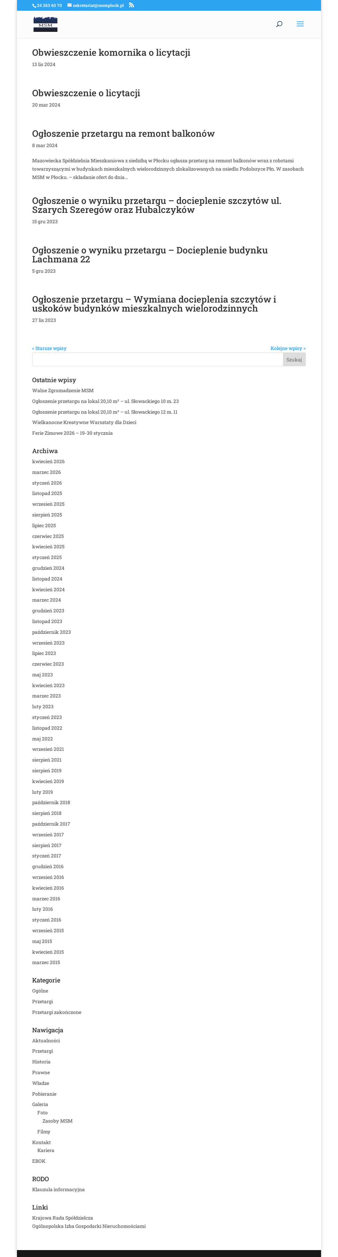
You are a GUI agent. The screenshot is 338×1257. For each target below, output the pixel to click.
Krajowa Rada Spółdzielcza (62, 1217)
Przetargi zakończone (56, 1012)
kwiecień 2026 (48, 461)
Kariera (45, 1150)
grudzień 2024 (48, 568)
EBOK (38, 1161)
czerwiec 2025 (48, 536)
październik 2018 (51, 802)
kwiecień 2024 (48, 589)
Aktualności (46, 1040)
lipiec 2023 (44, 653)
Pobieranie (44, 1093)
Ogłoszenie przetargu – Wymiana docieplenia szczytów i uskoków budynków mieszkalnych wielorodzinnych (154, 303)
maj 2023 (42, 674)
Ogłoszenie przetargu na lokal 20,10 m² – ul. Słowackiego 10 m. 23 (105, 401)
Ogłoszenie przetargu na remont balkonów (123, 133)
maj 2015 (42, 941)
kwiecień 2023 (48, 685)
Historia (41, 1061)
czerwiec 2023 (48, 664)
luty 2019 (42, 792)
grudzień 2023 (48, 610)
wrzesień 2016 (48, 877)
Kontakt (41, 1142)
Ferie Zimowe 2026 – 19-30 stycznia (72, 433)
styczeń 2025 (47, 557)
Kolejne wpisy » (288, 348)
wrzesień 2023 (48, 642)
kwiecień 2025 (48, 546)
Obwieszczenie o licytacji (86, 93)
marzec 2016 (46, 898)
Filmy (44, 1131)
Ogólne (40, 990)
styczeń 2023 (47, 717)
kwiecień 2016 (48, 888)
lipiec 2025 (44, 525)
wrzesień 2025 (48, 504)
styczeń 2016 (46, 919)
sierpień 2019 (47, 770)
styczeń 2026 (47, 482)
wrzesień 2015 (48, 930)
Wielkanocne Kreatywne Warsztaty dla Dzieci (84, 422)
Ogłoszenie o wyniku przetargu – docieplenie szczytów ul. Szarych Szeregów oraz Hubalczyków (156, 205)
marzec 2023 (46, 695)
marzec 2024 (46, 599)
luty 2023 (43, 706)
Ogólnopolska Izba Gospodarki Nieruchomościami (89, 1226)
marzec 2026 (46, 472)
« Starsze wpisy (49, 348)
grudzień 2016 (48, 866)
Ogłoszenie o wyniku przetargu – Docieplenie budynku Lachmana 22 (150, 254)
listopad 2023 (47, 621)
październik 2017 (51, 823)
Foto (42, 1112)
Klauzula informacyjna (58, 1189)
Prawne (41, 1072)
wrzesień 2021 (48, 749)
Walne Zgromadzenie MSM (63, 390)
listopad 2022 (47, 728)
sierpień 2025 (47, 514)
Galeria (40, 1104)
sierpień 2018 (47, 813)
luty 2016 (42, 909)
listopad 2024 (47, 578)
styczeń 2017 (46, 855)
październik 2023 (51, 632)
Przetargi (42, 1001)
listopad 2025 (47, 493)
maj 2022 (42, 738)
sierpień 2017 (47, 845)
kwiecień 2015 (48, 952)
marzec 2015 (46, 962)
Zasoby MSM (58, 1120)
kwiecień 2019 (48, 781)
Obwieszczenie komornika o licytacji (111, 52)
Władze (40, 1083)
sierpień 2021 (47, 759)
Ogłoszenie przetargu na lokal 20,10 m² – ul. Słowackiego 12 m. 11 (104, 411)
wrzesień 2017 (48, 834)
